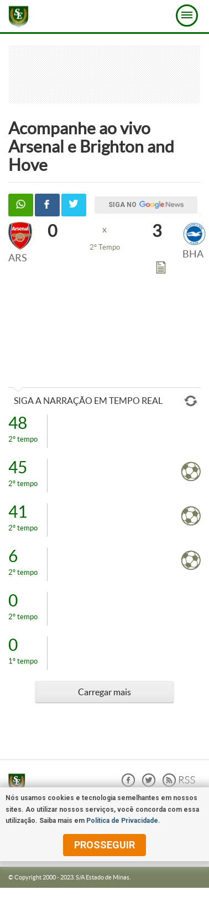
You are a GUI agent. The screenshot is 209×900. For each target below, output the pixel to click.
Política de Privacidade (122, 821)
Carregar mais (104, 692)
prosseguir (104, 845)
